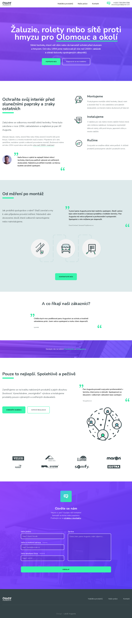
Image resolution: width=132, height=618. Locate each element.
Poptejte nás (51, 62)
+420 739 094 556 (121, 3)
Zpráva (71, 531)
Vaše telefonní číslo (29, 553)
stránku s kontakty (72, 517)
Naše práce (82, 3)
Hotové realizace (38, 409)
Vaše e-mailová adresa (31, 542)
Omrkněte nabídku (13, 409)
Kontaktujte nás (66, 276)
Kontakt (95, 3)
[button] (125, 320)
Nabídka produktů (65, 3)
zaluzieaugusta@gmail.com (120, 5)
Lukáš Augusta (70, 613)
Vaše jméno (26, 531)
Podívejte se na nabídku (76, 62)
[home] (6, 3)
